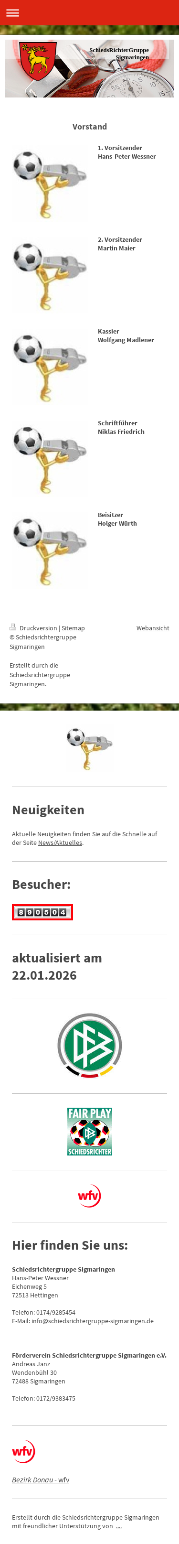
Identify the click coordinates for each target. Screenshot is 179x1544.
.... (119, 1526)
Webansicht (153, 628)
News (45, 842)
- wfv (40, 1479)
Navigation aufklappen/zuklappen (89, 12)
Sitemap (73, 628)
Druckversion (34, 628)
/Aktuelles (67, 842)
